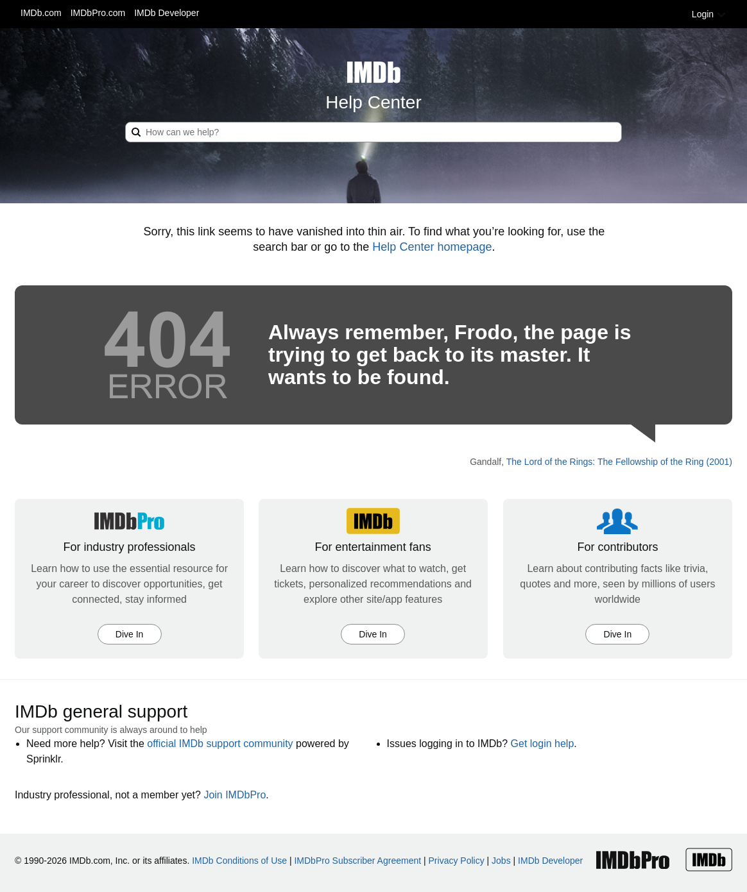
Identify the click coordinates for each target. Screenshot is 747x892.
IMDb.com (41, 13)
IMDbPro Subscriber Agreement (357, 860)
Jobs (501, 860)
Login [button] (709, 14)
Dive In (130, 634)
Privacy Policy (457, 860)
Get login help (542, 743)
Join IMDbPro (234, 794)
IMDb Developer (166, 13)
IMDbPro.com (98, 13)
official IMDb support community (220, 743)
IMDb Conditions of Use (239, 860)
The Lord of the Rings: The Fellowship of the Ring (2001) (619, 462)
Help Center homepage (432, 246)
